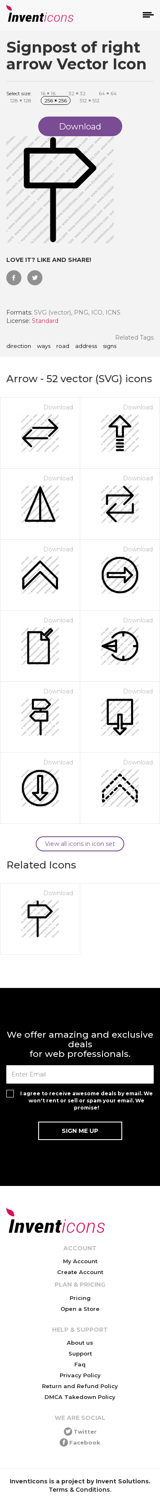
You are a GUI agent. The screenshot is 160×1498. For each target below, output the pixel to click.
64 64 (108, 93)
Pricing (80, 1298)
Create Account (80, 1272)
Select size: (18, 93)
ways (43, 346)
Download (58, 407)
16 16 (48, 93)
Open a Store (80, 1308)
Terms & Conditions (79, 1489)
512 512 (90, 100)
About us (80, 1342)
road (62, 346)
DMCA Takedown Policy (80, 1397)
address (86, 346)
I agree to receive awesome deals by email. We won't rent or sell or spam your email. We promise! (86, 1100)
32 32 (77, 93)
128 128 (20, 100)
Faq (80, 1364)
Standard (45, 321)
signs (109, 346)
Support (80, 1353)
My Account (80, 1261)
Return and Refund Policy (80, 1386)
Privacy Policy (80, 1375)
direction (18, 346)
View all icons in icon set (80, 844)
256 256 (56, 100)
